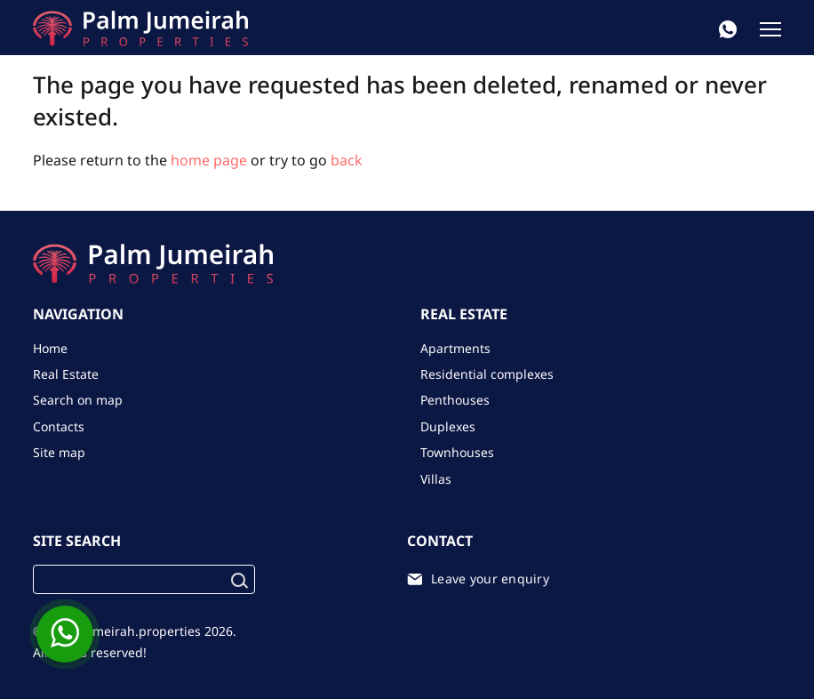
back (347, 160)
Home (50, 348)
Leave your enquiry (490, 578)
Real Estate (66, 374)
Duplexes (447, 426)
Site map (59, 452)
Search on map (78, 399)
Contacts (58, 426)
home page (209, 160)
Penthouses (455, 399)
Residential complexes (487, 374)
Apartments (455, 348)
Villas (435, 478)
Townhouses (457, 452)
